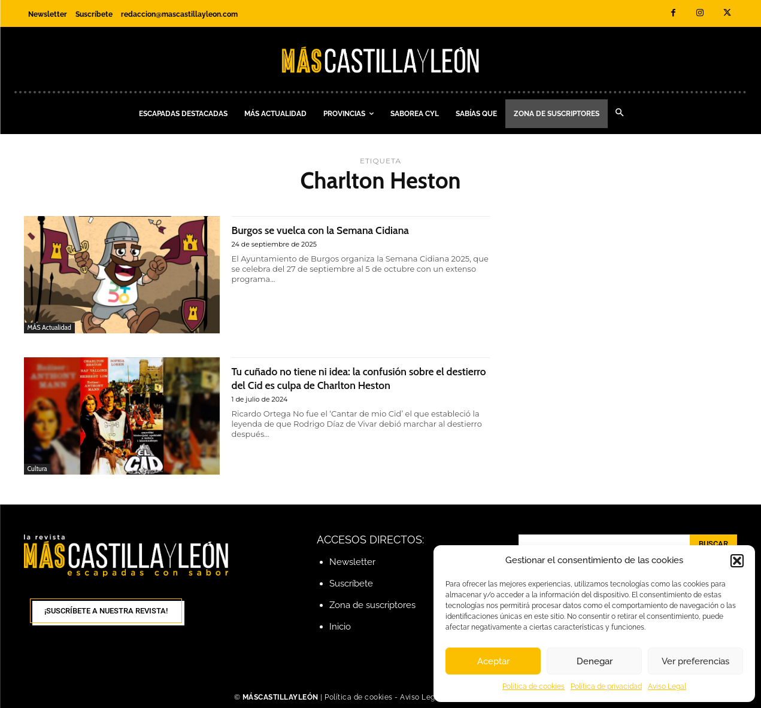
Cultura (37, 468)
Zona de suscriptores (372, 605)
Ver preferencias (695, 661)
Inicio (340, 626)
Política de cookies (533, 686)
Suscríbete (351, 583)
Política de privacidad (606, 686)
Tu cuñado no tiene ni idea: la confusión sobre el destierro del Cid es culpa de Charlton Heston (360, 377)
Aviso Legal (667, 686)
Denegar (595, 661)
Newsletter (352, 562)
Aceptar (493, 661)
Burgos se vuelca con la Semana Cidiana (338, 229)
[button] (737, 561)
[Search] (713, 544)
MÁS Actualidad (49, 327)
